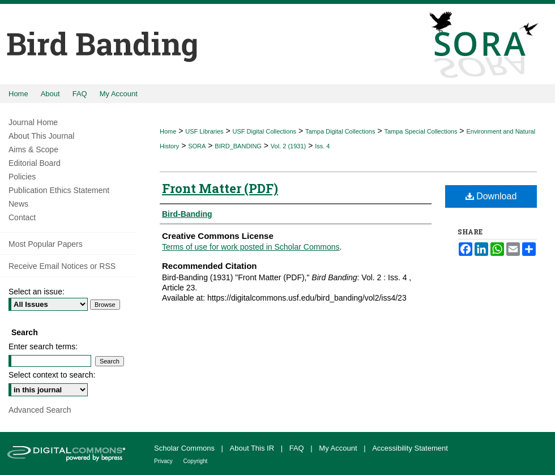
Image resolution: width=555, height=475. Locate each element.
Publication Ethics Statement (58, 190)
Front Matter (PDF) (220, 188)
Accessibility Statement (410, 448)
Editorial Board (34, 163)
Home (168, 131)
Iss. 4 (322, 146)
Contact (22, 217)
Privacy (164, 461)
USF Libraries (204, 131)
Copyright (195, 461)
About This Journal (41, 135)
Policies (22, 176)
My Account (339, 448)
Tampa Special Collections (420, 131)
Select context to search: (51, 374)
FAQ (297, 448)
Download (491, 196)
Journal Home (33, 122)
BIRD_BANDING (238, 146)
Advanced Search (39, 409)
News (18, 203)
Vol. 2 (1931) (288, 146)
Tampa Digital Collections (340, 131)
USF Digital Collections (264, 131)
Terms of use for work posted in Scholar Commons (251, 246)
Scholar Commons (185, 448)
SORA (197, 146)
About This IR (253, 448)
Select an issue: (36, 291)
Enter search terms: (43, 346)
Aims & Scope (33, 149)
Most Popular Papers (45, 244)
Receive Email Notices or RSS (62, 266)
